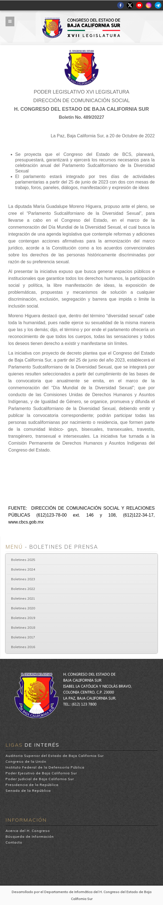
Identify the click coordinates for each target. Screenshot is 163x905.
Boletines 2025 (23, 560)
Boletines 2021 (23, 598)
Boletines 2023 (23, 579)
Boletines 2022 (23, 589)
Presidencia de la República (32, 785)
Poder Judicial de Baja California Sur (40, 779)
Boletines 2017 (23, 637)
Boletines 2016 (23, 647)
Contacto (14, 842)
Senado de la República (28, 790)
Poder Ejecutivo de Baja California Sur (41, 773)
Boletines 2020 (23, 608)
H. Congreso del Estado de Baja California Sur (81, 20)
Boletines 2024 (23, 569)
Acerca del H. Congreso (28, 831)
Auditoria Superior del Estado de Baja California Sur (55, 756)
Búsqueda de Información (30, 836)
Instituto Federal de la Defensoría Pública (45, 767)
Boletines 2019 (23, 618)
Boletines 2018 (23, 627)
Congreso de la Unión (26, 761)
